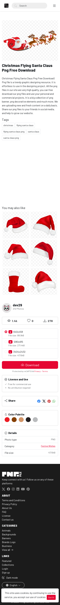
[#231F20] (28, 419)
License (6, 515)
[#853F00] (14, 419)
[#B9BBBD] (35, 419)
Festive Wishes (48, 446)
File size (30, 452)
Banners (6, 538)
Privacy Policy (9, 504)
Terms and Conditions (13, 500)
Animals (6, 530)
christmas (8, 125)
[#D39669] (21, 419)
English (12, 585)
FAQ (4, 511)
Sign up (6, 572)
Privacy (37, 371)
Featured (6, 560)
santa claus (33, 131)
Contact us (8, 519)
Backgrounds (9, 534)
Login (5, 568)
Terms (45, 371)
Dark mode (10, 577)
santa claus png (11, 137)
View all (6, 549)
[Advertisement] (30, 175)
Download (30, 365)
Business (7, 545)
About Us (7, 507)
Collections (8, 564)
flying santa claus (24, 125)
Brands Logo (9, 542)
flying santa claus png (13, 131)
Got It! (51, 597)
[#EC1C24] (7, 419)
